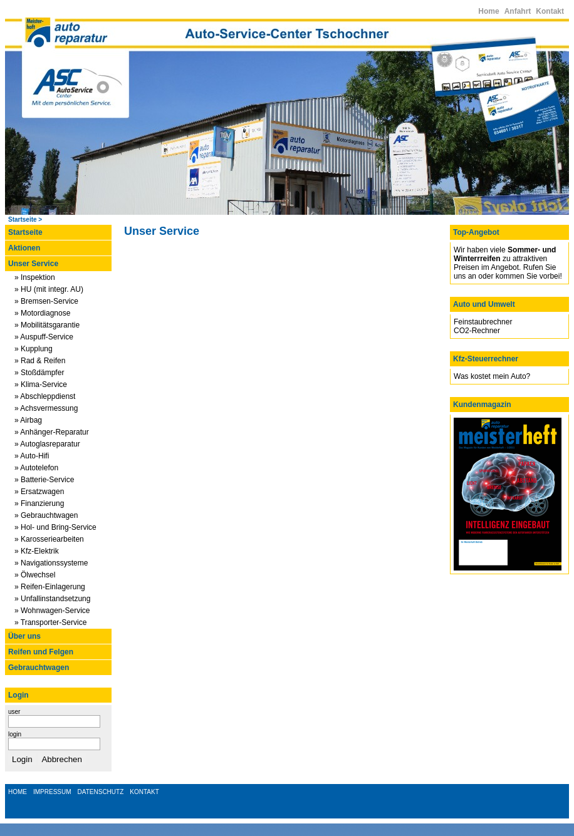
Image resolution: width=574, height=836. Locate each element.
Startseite (22, 219)
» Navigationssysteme (51, 563)
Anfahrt (517, 11)
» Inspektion (34, 277)
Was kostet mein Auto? (492, 376)
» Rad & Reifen (39, 360)
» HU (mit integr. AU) (48, 289)
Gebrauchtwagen (38, 667)
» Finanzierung (39, 503)
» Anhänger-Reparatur (51, 432)
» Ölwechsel (34, 574)
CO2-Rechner (477, 330)
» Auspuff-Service (43, 337)
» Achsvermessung (46, 408)
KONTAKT (144, 791)
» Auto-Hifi (31, 456)
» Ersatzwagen (39, 491)
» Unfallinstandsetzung (52, 598)
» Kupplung (33, 348)
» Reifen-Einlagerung (49, 586)
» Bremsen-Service (46, 301)
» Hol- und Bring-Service (55, 527)
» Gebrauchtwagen (46, 515)
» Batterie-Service (44, 479)
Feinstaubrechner (483, 321)
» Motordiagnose (42, 313)
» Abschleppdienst (44, 396)
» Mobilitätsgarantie (47, 325)
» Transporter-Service (50, 622)
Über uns (24, 636)
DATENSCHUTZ (101, 791)
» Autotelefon (36, 467)
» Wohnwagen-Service (52, 610)
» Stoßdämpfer (39, 372)
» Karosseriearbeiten (49, 539)
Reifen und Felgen (40, 652)
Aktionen (24, 248)
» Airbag (28, 420)
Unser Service (33, 263)
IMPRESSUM (52, 791)
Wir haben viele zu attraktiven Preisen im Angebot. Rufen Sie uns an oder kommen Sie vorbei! (508, 263)
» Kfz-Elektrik (36, 551)
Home (488, 11)
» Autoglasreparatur (47, 444)
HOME (17, 791)
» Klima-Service (40, 384)
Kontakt (550, 11)
